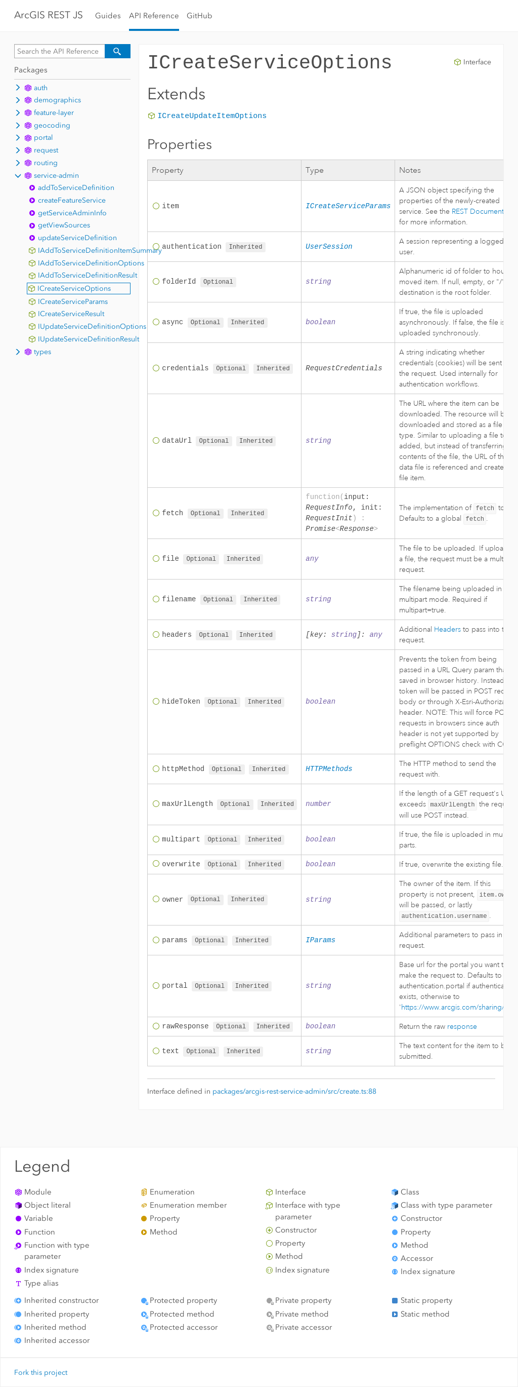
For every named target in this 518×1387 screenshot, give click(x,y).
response (462, 1026)
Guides (108, 15)
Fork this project (40, 1372)
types (42, 352)
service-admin (56, 175)
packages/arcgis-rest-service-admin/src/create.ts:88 (294, 1092)
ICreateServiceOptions (74, 288)
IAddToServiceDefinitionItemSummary (100, 250)
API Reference (154, 15)
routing (46, 163)
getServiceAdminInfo (72, 213)
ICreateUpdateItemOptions (212, 116)
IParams (320, 940)
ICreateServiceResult (71, 314)
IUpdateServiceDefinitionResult (88, 339)
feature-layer (54, 112)
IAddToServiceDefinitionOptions (91, 263)
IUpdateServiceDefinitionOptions (92, 326)
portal (43, 137)
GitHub (199, 15)
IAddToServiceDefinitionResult (87, 275)
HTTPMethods (329, 769)
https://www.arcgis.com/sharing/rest (458, 1007)
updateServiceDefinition (77, 238)
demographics (57, 100)
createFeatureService (72, 200)
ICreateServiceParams (73, 301)
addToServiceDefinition (76, 187)
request (46, 150)
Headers (447, 629)
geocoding (52, 125)
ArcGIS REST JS (48, 15)
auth (41, 88)
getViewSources (64, 225)
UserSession (329, 247)
